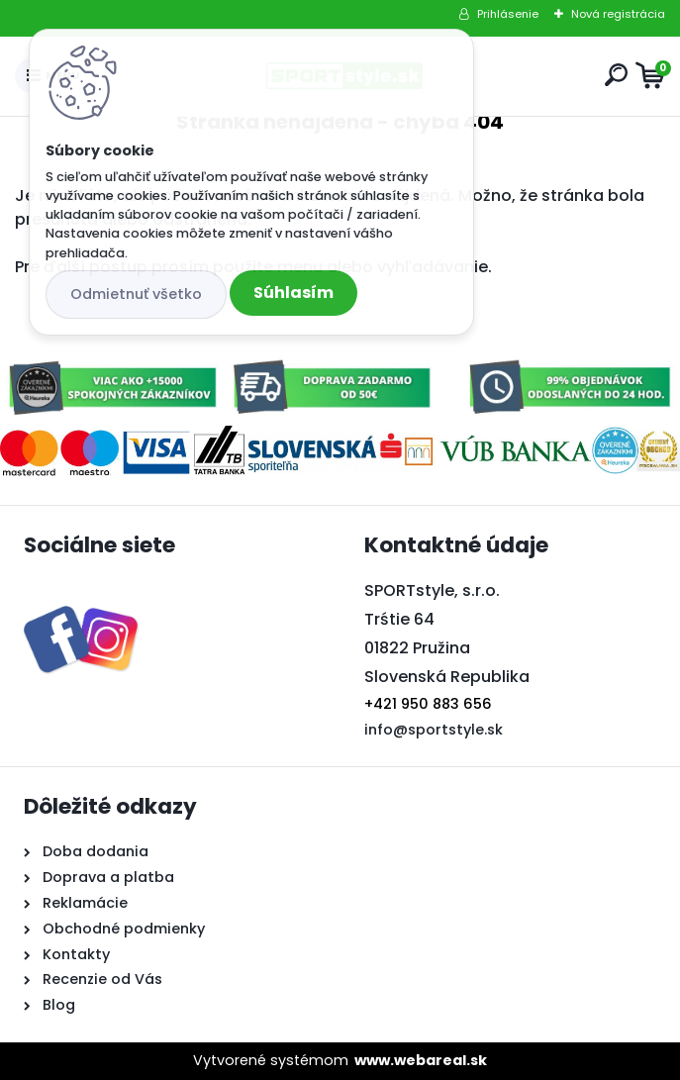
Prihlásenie (507, 14)
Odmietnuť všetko (136, 294)
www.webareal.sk (420, 1060)
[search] (616, 74)
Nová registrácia (618, 14)
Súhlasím (293, 292)
